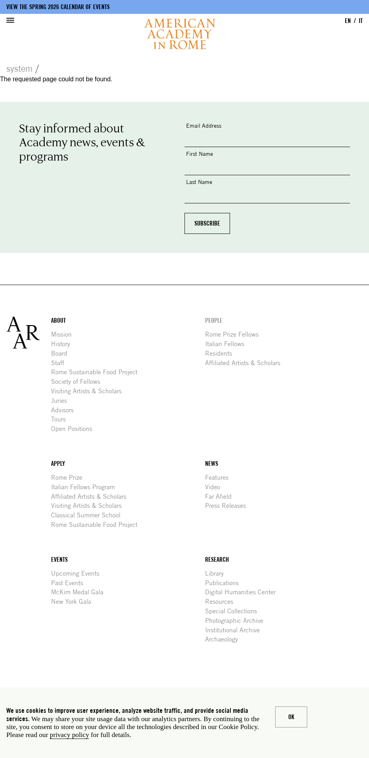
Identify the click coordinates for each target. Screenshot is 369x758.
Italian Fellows (227, 344)
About (58, 320)
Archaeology (224, 639)
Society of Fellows (78, 381)
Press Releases (228, 505)
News (211, 463)
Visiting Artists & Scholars (89, 391)
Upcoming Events (78, 573)
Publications (225, 583)
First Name (199, 153)
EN (348, 21)
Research (217, 559)
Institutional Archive (235, 630)
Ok (291, 717)
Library (217, 573)
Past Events (70, 583)
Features (219, 477)
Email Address (203, 125)
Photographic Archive (237, 620)
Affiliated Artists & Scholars (245, 363)
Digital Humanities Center (243, 592)
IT (361, 21)
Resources (222, 601)
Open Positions (74, 429)
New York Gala (74, 601)
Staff (60, 363)
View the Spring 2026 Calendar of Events (58, 7)
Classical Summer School (88, 515)
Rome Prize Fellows (235, 334)
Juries (62, 400)
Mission (64, 334)
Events (59, 559)
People (214, 320)
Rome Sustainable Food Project (97, 372)
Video (215, 487)
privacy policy (69, 735)
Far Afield (221, 496)
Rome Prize (69, 477)
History (63, 344)
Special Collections (234, 611)
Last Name (199, 181)
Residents (221, 353)
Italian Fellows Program (86, 487)
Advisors (65, 410)
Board (62, 353)
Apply (58, 463)
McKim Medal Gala (80, 592)
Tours (61, 419)
